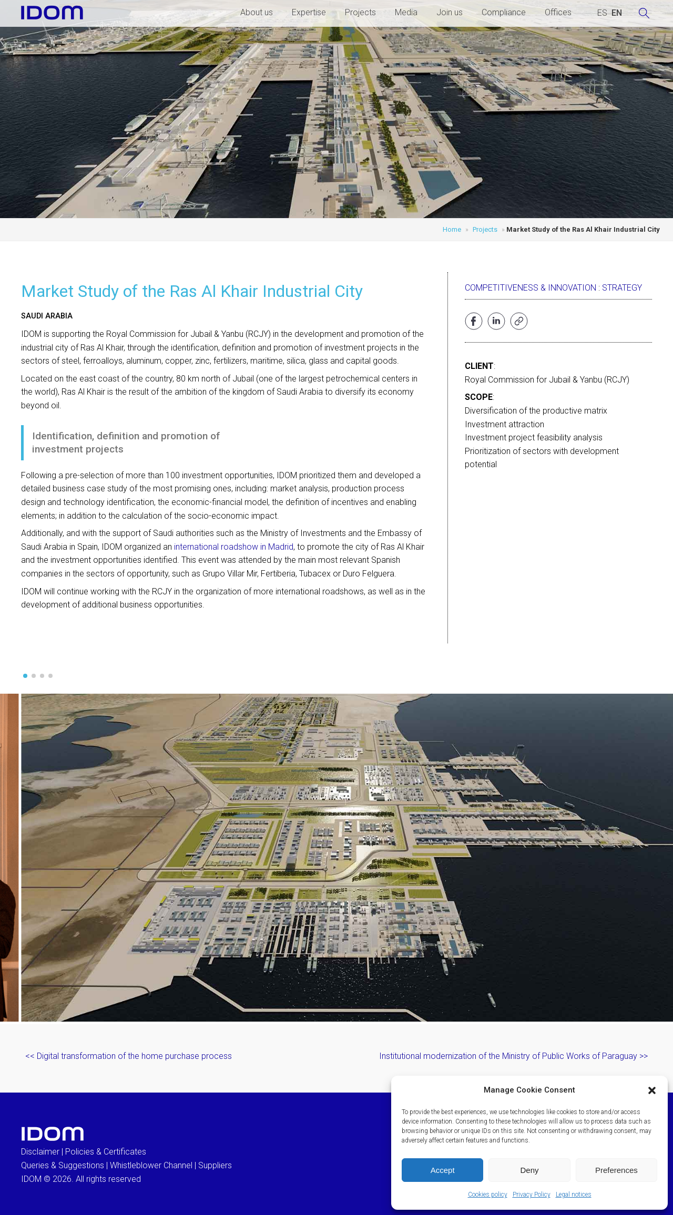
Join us (449, 12)
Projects (360, 12)
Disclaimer (40, 1152)
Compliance (504, 12)
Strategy (622, 288)
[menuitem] (602, 13)
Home (452, 229)
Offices (558, 12)
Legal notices (574, 1194)
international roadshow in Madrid (233, 547)
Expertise (309, 12)
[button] (652, 1090)
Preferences (616, 1170)
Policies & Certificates (105, 1152)
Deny (529, 1170)
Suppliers (215, 1165)
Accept (443, 1170)
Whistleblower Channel (151, 1165)
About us (256, 12)
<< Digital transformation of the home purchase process (128, 1056)
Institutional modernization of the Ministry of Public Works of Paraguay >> (513, 1056)
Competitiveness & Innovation (530, 288)
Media (406, 12)
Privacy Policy (531, 1194)
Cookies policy (487, 1194)
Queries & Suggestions (62, 1165)
